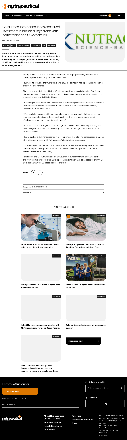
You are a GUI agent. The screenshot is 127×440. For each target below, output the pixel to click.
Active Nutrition (36, 45)
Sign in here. (22, 398)
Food (44, 45)
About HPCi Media (52, 422)
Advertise (76, 416)
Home (7, 16)
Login (117, 16)
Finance (13, 45)
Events (29, 16)
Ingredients (6, 45)
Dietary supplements (23, 45)
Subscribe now (75, 341)
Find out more (8, 405)
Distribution (56, 256)
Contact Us (49, 430)
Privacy (75, 423)
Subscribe (104, 16)
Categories (17, 16)
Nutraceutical (51, 45)
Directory (38, 16)
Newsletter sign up (53, 426)
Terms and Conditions (82, 420)
